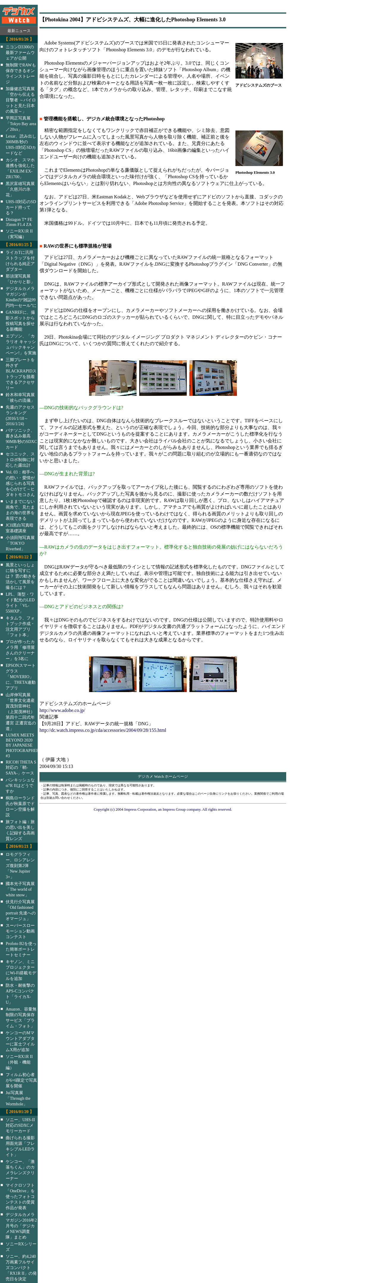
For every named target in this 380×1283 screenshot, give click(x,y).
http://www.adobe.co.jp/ (62, 710)
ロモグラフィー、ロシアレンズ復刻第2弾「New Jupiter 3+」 (20, 865)
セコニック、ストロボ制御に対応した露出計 (20, 460)
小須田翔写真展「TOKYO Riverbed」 (20, 543)
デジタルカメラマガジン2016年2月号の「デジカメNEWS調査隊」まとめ (21, 1225)
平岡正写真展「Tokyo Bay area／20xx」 (21, 124)
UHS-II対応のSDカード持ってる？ (21, 207)
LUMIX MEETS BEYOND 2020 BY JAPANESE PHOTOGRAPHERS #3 (25, 745)
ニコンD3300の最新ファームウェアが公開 (20, 52)
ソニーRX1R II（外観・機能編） (19, 1062)
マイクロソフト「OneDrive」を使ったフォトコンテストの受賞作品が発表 (20, 1196)
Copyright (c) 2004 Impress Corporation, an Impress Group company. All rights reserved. (163, 809)
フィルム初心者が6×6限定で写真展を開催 (21, 1080)
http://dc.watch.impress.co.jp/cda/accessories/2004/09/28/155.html (102, 730)
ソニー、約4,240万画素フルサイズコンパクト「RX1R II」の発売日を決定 (21, 1267)
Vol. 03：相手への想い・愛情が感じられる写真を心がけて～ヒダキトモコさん (20, 483)
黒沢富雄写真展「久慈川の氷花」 (20, 189)
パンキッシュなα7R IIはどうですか (20, 785)
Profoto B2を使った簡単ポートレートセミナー (21, 949)
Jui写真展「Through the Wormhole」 (18, 1098)
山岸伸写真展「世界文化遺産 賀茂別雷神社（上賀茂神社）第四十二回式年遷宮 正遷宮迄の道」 (21, 711)
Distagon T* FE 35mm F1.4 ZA (19, 222)
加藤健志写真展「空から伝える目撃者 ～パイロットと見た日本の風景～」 (21, 100)
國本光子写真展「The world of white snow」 (20, 889)
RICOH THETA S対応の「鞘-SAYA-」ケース (21, 767)
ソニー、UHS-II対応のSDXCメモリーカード (20, 1125)
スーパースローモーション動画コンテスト (20, 931)
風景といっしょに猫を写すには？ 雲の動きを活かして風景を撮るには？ (21, 576)
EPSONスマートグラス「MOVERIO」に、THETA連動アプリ (21, 676)
